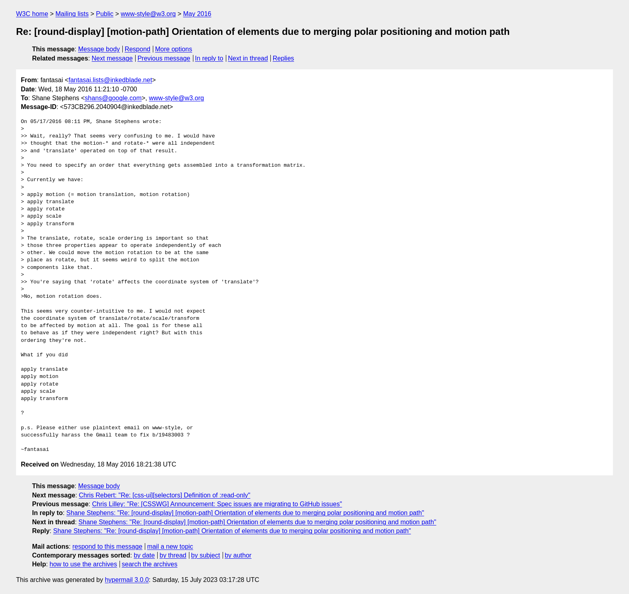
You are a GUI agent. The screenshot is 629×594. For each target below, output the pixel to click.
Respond (137, 49)
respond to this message (107, 546)
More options (174, 49)
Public (105, 13)
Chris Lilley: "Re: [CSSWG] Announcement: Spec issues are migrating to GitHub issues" (217, 504)
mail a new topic (170, 546)
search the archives (150, 564)
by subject (205, 555)
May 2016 (197, 13)
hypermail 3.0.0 (126, 579)
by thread (173, 555)
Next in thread (248, 58)
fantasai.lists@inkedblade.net (110, 80)
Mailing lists (72, 13)
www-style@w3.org (148, 13)
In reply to (209, 58)
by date (144, 555)
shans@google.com (113, 98)
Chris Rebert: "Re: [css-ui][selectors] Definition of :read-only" (165, 495)
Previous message (164, 58)
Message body (99, 49)
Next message (112, 58)
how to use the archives (83, 564)
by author (238, 555)
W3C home (32, 13)
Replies (283, 58)
